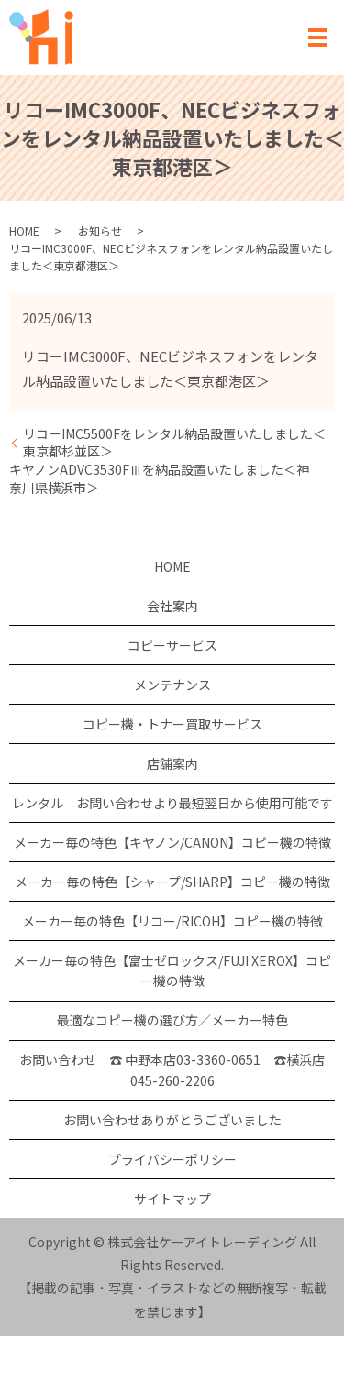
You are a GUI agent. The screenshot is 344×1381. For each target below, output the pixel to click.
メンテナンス (172, 684)
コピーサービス (172, 645)
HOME (24, 230)
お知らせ (100, 230)
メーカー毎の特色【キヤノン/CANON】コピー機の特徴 (172, 842)
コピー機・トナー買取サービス (172, 724)
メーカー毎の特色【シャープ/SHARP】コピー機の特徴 (172, 881)
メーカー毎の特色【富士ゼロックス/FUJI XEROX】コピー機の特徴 (172, 970)
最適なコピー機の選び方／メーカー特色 (172, 1020)
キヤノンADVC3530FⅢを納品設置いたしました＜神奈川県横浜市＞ (159, 479)
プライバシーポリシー (172, 1159)
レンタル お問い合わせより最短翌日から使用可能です (172, 803)
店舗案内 (172, 763)
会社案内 (172, 606)
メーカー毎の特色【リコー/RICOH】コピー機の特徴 (172, 921)
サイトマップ (172, 1198)
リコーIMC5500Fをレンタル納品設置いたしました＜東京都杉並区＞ (174, 443)
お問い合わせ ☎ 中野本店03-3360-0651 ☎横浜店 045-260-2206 (172, 1069)
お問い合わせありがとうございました (172, 1120)
